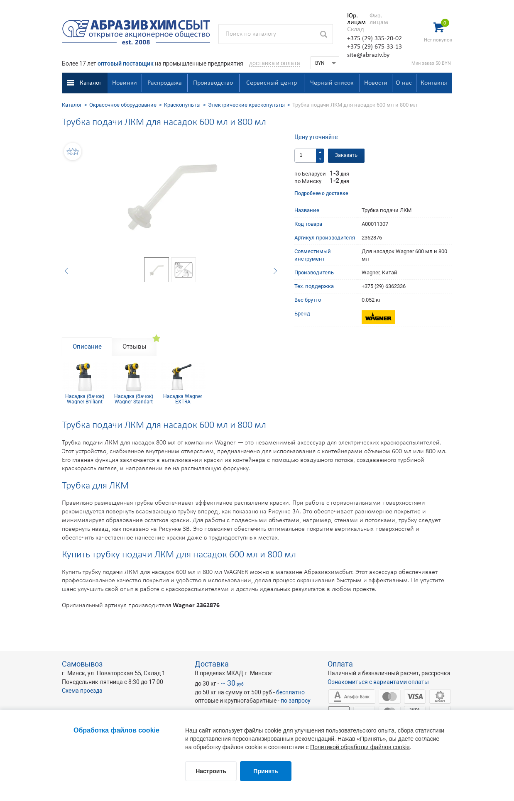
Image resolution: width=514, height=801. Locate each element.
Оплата (340, 663)
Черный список (331, 83)
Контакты (434, 83)
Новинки (124, 83)
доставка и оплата (274, 63)
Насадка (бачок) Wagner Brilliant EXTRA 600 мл (84, 399)
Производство (213, 83)
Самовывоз (82, 663)
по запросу (296, 700)
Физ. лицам (377, 19)
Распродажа (164, 83)
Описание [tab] (87, 346)
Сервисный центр (271, 83)
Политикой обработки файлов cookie (360, 747)
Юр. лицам (354, 19)
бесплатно (290, 692)
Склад (355, 29)
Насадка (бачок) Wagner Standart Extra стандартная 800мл (134, 399)
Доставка (212, 663)
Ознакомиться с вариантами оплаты (378, 682)
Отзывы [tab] (134, 346)
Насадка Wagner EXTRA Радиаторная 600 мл (183, 399)
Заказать (346, 155)
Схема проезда (82, 690)
